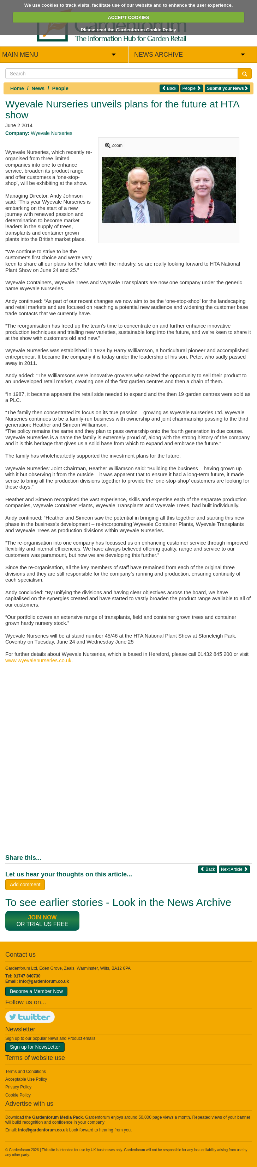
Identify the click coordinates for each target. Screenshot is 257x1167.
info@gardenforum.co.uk (44, 981)
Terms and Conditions (25, 1071)
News (38, 88)
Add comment (25, 884)
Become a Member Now (36, 991)
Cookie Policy (18, 1095)
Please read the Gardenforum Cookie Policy (128, 29)
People (60, 88)
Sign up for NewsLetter (35, 1047)
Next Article (234, 869)
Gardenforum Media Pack (57, 1117)
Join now (42, 917)
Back (169, 88)
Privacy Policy (18, 1087)
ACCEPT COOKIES (128, 17)
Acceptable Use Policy (26, 1079)
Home (17, 88)
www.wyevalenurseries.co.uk (38, 660)
